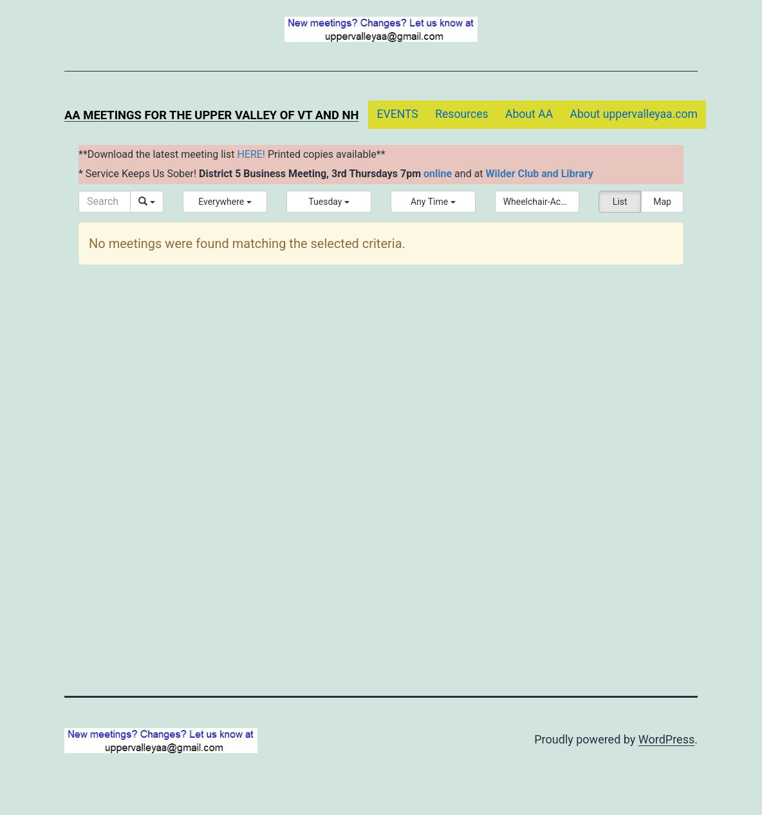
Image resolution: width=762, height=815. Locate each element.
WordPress (666, 739)
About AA (529, 114)
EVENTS (397, 114)
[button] (225, 202)
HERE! (251, 154)
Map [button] (662, 202)
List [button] (620, 202)
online (437, 174)
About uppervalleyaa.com (634, 114)
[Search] (105, 202)
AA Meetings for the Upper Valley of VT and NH (211, 115)
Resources (461, 114)
